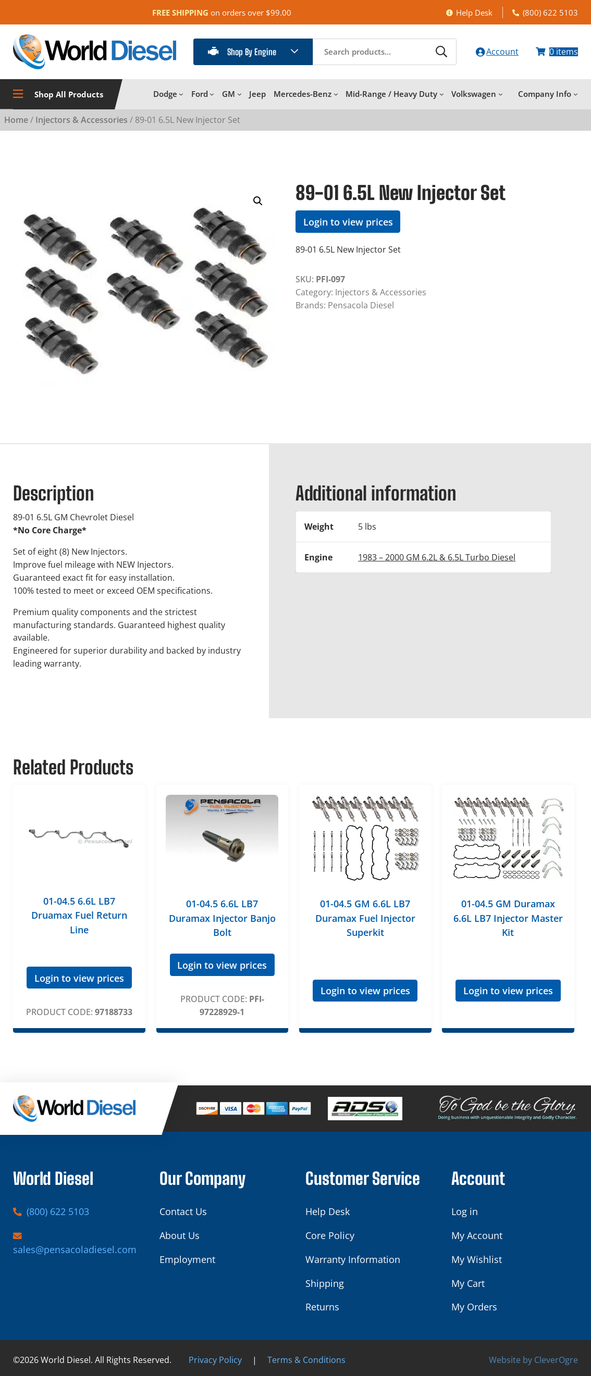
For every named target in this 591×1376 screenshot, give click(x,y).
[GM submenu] (239, 94)
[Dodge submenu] (181, 94)
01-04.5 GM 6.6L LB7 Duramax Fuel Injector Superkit (365, 918)
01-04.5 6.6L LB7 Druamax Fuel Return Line (79, 914)
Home (16, 119)
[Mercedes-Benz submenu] (336, 94)
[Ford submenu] (212, 94)
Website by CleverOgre (533, 1359)
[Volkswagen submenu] (500, 94)
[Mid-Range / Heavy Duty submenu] (441, 94)
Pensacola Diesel (361, 304)
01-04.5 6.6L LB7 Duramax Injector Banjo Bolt (222, 918)
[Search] (439, 51)
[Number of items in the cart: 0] (556, 51)
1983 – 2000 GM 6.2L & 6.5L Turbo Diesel (436, 556)
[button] (258, 201)
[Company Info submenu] (575, 94)
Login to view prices (348, 221)
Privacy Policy (215, 1359)
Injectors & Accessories (81, 119)
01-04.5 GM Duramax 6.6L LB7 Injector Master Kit (508, 918)
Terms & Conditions (306, 1359)
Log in (464, 1211)
